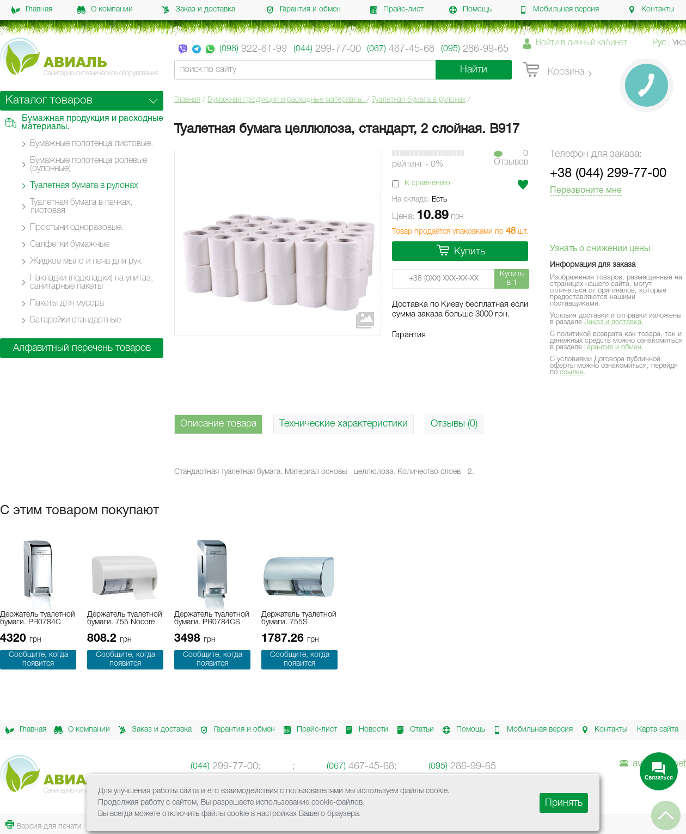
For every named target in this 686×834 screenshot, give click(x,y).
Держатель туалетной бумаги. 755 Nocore (124, 618)
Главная (31, 9)
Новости (365, 730)
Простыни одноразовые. (77, 228)
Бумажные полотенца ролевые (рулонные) (88, 165)
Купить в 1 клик (512, 280)
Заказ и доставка (198, 9)
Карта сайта (657, 729)
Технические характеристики (343, 423)
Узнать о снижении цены (600, 249)
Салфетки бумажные (69, 244)
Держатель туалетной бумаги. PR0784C (37, 618)
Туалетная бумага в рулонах (418, 100)
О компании (105, 9)
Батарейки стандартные (75, 320)
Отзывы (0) (454, 423)
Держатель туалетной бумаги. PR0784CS (211, 618)
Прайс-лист (396, 9)
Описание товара (218, 423)
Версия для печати (43, 825)
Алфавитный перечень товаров (82, 348)
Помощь (470, 9)
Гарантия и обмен (303, 9)
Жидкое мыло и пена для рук (85, 261)
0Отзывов (511, 158)
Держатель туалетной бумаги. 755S (298, 618)
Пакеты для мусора (67, 303)
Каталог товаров (49, 100)
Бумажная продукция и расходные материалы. (287, 100)
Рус (659, 43)
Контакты (650, 9)
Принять (564, 803)
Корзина (553, 70)
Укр (679, 43)
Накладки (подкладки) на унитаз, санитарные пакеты (91, 282)
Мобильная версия (559, 9)
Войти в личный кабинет (581, 43)
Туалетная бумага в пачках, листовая (81, 207)
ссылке (572, 372)
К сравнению (427, 183)
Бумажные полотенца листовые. (91, 144)
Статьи (413, 730)
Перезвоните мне (586, 190)
